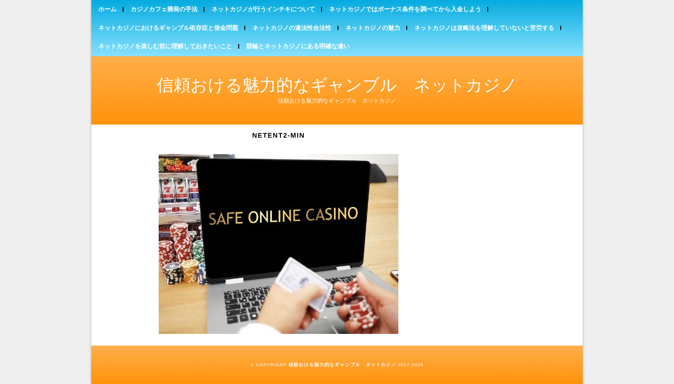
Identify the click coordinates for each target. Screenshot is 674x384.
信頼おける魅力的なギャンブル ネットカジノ (337, 85)
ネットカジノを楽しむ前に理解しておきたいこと (165, 46)
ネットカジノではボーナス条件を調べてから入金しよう (405, 9)
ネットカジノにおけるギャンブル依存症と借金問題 (168, 27)
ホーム (107, 9)
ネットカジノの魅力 (372, 27)
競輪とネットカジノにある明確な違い (298, 46)
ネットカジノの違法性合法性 (291, 27)
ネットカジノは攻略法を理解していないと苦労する (484, 27)
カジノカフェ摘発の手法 (164, 9)
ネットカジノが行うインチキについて (263, 9)
